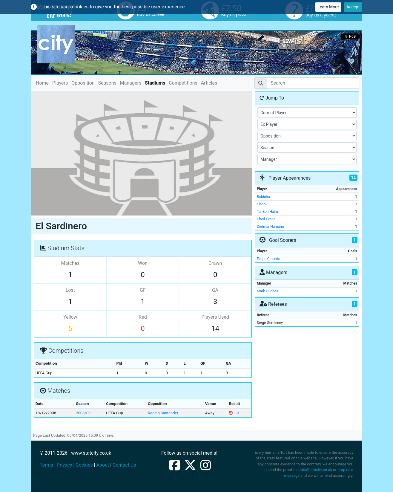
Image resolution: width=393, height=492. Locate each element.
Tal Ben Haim (267, 212)
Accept (353, 6)
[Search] (313, 83)
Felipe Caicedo (268, 259)
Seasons (107, 83)
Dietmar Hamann (270, 226)
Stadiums (155, 83)
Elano (261, 204)
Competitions (183, 83)
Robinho (263, 197)
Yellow (70, 317)
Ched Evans (266, 219)
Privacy (64, 465)
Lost (70, 290)
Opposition (82, 83)
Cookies (84, 465)
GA (215, 290)
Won (143, 263)
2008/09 (83, 413)
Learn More (328, 6)
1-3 (234, 413)
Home (42, 83)
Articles (209, 83)
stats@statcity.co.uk (314, 469)
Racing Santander (163, 413)
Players (60, 83)
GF (143, 290)
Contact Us (124, 465)
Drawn (215, 263)
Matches (70, 263)
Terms (46, 465)
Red (143, 317)
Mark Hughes (267, 291)
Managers (130, 83)
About (102, 465)
